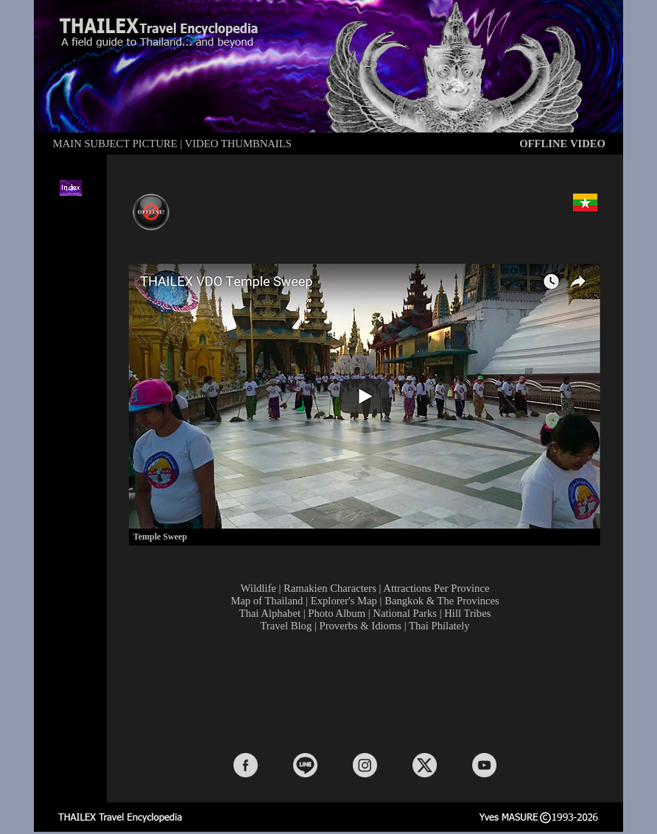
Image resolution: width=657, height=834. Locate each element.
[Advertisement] (368, 691)
